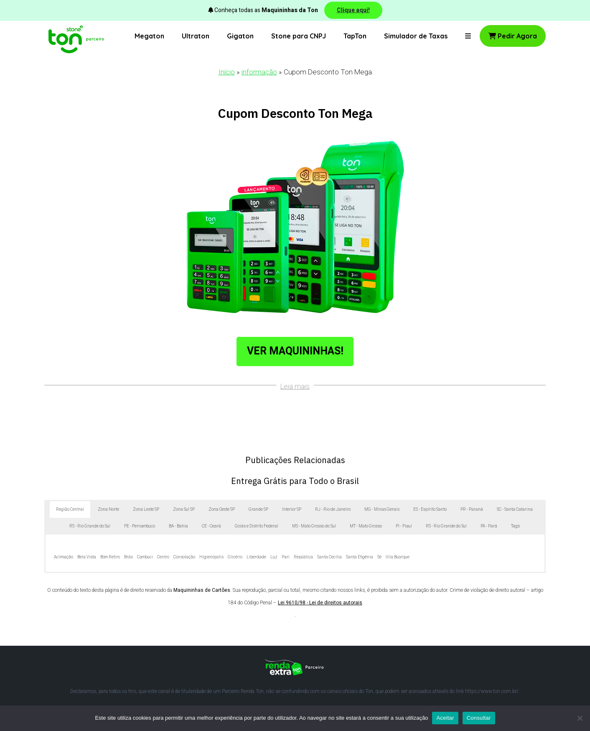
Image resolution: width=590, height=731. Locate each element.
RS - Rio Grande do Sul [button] (89, 526)
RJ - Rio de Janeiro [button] (333, 509)
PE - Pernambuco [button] (139, 526)
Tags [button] (515, 526)
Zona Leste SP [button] (146, 509)
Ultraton (195, 36)
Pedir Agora (512, 36)
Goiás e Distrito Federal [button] (256, 526)
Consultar (479, 718)
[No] (579, 718)
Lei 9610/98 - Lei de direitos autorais (320, 602)
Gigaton (240, 36)
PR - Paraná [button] (471, 509)
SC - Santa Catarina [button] (515, 509)
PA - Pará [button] (489, 526)
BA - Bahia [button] (178, 526)
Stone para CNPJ (298, 36)
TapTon (354, 36)
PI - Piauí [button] (404, 526)
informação (259, 72)
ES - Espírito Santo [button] (430, 509)
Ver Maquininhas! (295, 351)
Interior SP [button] (291, 509)
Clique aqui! (353, 10)
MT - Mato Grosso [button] (366, 526)
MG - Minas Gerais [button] (381, 509)
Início (227, 72)
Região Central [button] (70, 509)
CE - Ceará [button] (211, 526)
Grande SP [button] (258, 509)
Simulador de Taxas (416, 36)
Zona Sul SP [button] (184, 509)
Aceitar (445, 718)
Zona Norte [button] (108, 509)
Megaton (149, 36)
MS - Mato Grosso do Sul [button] (314, 526)
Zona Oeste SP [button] (222, 509)
